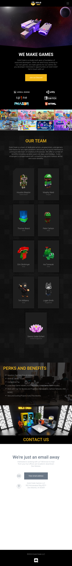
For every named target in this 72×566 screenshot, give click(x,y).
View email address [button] (36, 476)
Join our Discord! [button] (36, 78)
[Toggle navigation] (68, 3)
